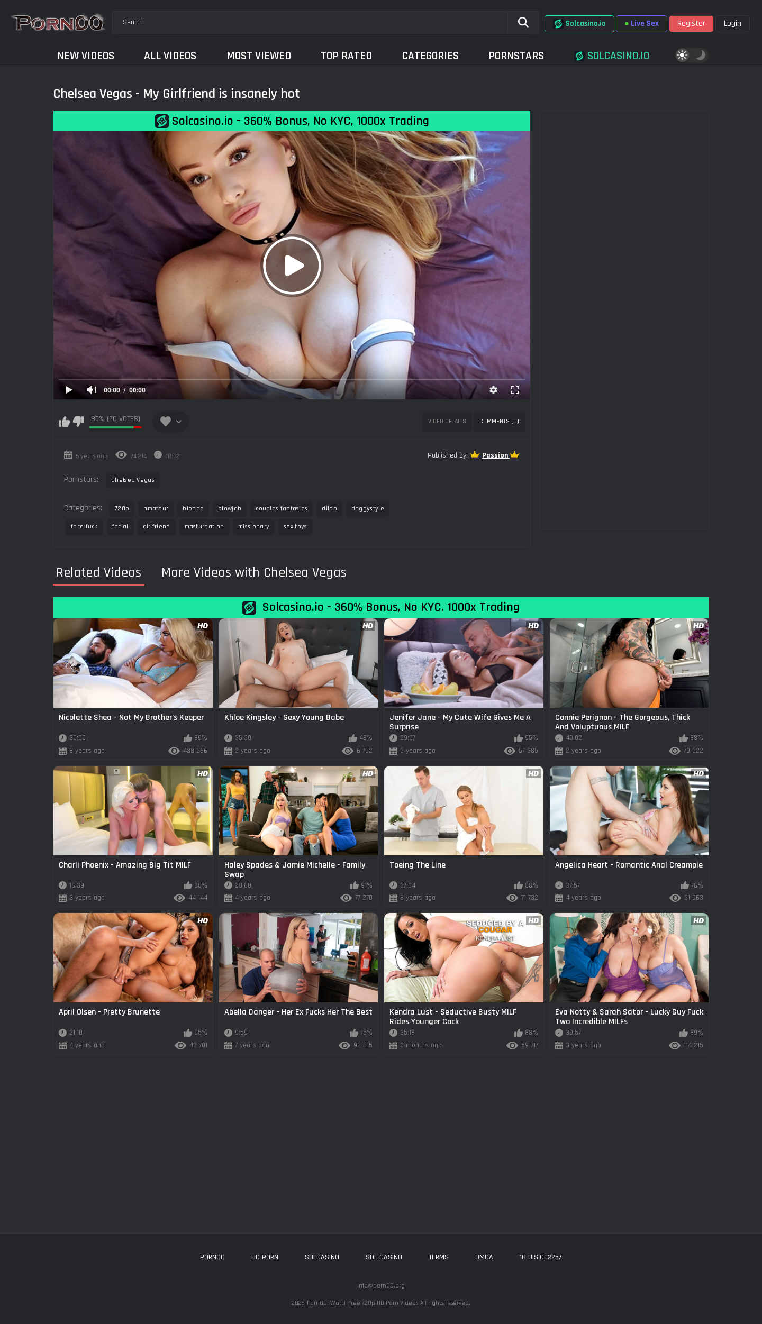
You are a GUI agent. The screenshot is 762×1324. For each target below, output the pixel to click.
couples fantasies (281, 509)
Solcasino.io (579, 24)
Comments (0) (499, 421)
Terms (439, 1257)
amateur (155, 509)
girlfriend (156, 527)
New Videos (85, 56)
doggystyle (367, 509)
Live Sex (641, 24)
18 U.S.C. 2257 (541, 1257)
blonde (193, 509)
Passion (496, 455)
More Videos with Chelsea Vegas (254, 572)
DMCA (484, 1257)
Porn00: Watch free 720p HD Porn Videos (362, 1303)
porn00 (212, 1257)
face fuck (84, 527)
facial (120, 527)
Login (732, 24)
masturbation (204, 527)
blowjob (229, 509)
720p (122, 509)
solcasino (322, 1257)
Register (691, 24)
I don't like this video (78, 421)
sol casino (384, 1257)
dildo (329, 509)
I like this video (64, 421)
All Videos (170, 56)
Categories (430, 56)
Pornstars (516, 56)
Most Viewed (258, 56)
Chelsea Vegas (133, 480)
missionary (253, 527)
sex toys (295, 527)
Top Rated (346, 56)
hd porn (264, 1257)
